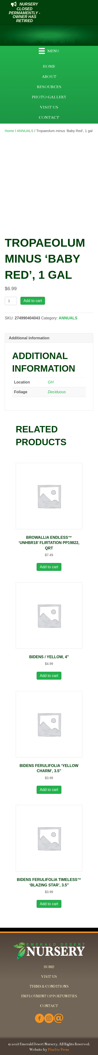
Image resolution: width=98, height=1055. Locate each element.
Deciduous (57, 392)
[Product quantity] (11, 301)
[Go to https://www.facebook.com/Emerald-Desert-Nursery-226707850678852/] (39, 1019)
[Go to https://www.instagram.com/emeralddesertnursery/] (49, 1019)
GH (51, 382)
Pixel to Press (58, 1049)
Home (9, 131)
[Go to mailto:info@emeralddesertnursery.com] (58, 1019)
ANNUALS (25, 131)
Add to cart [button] (49, 567)
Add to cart (33, 301)
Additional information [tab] (29, 338)
